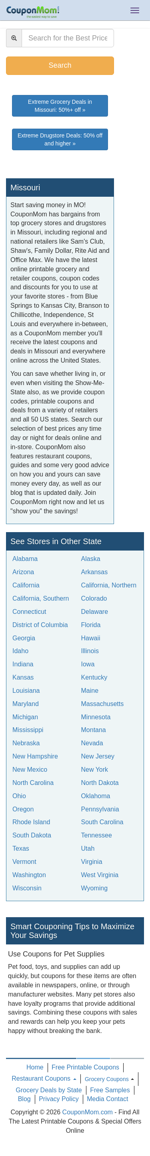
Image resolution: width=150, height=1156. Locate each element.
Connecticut (29, 611)
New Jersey (98, 756)
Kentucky (94, 677)
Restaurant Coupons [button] (44, 1078)
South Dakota (31, 835)
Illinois (90, 651)
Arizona (23, 572)
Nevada (92, 743)
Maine (90, 690)
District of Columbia (40, 624)
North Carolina (33, 782)
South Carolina (102, 822)
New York (94, 769)
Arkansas (94, 572)
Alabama (25, 558)
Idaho (20, 651)
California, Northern (109, 585)
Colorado (94, 598)
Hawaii (90, 638)
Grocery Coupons (107, 1079)
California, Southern (40, 598)
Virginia (91, 861)
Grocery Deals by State (49, 1090)
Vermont (24, 861)
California (26, 585)
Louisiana (26, 690)
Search (59, 65)
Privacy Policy (59, 1098)
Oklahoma (95, 796)
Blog (24, 1098)
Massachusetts (102, 703)
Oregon (23, 809)
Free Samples (110, 1090)
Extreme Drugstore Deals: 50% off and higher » (60, 139)
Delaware (94, 611)
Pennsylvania (100, 809)
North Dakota (100, 782)
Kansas (23, 677)
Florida (91, 624)
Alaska (90, 558)
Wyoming (94, 888)
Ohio (19, 796)
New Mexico (29, 769)
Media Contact (107, 1098)
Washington (29, 875)
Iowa (88, 664)
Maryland (25, 703)
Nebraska (26, 743)
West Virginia (100, 875)
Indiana (23, 664)
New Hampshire (35, 756)
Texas (20, 848)
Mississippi (27, 729)
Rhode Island (31, 822)
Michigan (25, 717)
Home (35, 1067)
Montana (93, 729)
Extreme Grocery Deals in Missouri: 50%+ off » (60, 106)
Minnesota (96, 717)
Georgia (23, 638)
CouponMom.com (87, 1112)
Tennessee (96, 835)
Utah (88, 848)
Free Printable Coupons (85, 1067)
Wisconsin (27, 888)
